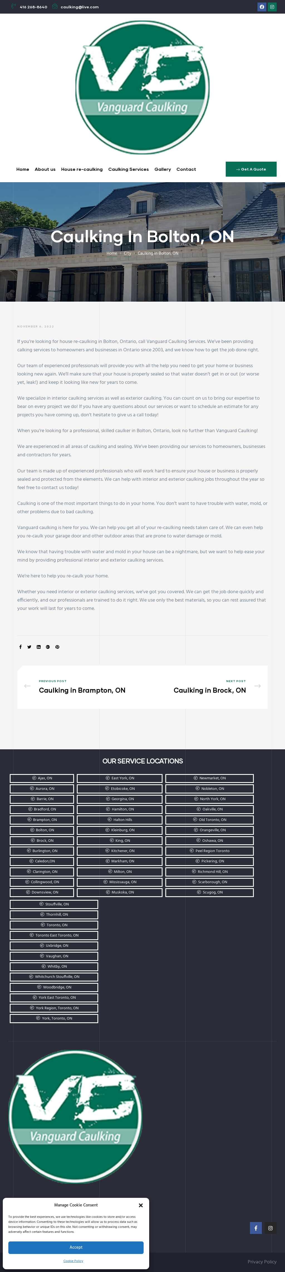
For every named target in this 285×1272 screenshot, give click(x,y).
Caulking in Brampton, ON (82, 687)
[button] (141, 1205)
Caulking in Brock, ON (203, 687)
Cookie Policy (73, 1261)
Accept (76, 1247)
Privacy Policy (262, 1262)
